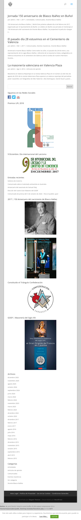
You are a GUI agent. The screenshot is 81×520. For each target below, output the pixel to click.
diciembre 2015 (13, 442)
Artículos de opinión (34, 69)
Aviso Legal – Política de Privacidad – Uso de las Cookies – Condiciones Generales (39, 493)
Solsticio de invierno (15, 181)
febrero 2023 (12, 410)
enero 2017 (12, 426)
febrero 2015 (12, 458)
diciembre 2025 (13, 377)
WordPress (58, 500)
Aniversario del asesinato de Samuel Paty (22, 187)
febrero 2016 (12, 439)
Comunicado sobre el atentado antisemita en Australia (27, 184)
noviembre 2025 (13, 381)
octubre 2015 (12, 449)
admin (13, 20)
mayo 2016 (11, 436)
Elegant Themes (34, 500)
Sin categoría (12, 480)
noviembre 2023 (13, 403)
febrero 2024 (12, 400)
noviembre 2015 (13, 445)
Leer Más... (43, 516)
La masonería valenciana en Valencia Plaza (35, 65)
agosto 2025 (12, 384)
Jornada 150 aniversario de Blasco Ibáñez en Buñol (40, 16)
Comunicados (40, 20)
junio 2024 (11, 394)
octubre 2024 (12, 387)
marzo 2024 (12, 397)
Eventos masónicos (43, 46)
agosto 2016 (12, 429)
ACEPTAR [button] (54, 516)
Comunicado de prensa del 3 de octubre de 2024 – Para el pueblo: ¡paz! (33, 194)
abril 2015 (11, 455)
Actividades (30, 20)
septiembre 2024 (14, 390)
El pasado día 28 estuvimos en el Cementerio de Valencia (38, 40)
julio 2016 (11, 432)
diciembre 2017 (13, 419)
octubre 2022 (12, 416)
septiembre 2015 (14, 452)
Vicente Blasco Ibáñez (53, 20)
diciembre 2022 (13, 413)
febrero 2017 (12, 423)
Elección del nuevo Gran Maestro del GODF (23, 191)
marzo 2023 (12, 407)
